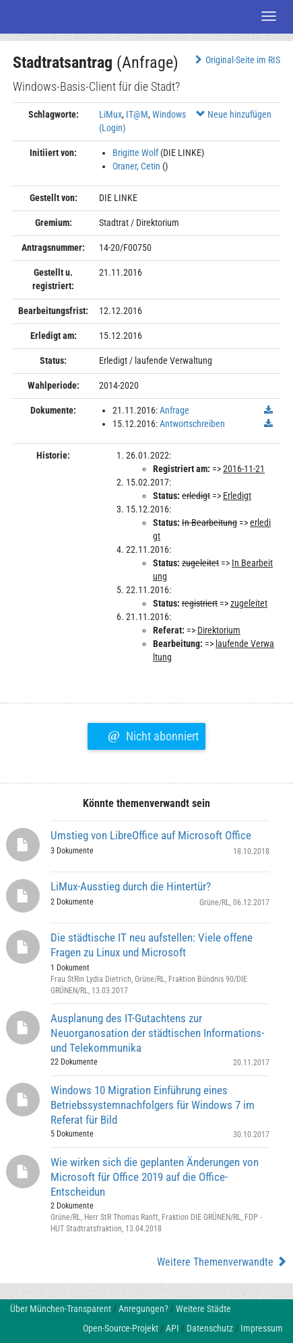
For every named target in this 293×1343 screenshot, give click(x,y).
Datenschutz (210, 1328)
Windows (169, 114)
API (172, 1328)
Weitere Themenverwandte (222, 1262)
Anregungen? (143, 1308)
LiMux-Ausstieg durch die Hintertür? (131, 886)
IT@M (137, 114)
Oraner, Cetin (136, 166)
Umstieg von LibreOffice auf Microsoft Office (151, 835)
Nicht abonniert (153, 734)
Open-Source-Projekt (120, 1328)
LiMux (110, 114)
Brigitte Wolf (135, 152)
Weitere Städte (203, 1308)
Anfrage (174, 410)
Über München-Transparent (60, 1308)
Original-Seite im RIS (236, 59)
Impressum (261, 1328)
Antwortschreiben (192, 423)
